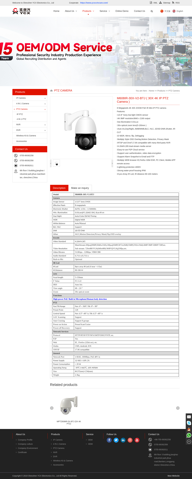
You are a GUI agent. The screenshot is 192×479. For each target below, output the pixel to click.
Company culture (24, 444)
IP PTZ (20, 114)
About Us (71, 11)
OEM (89, 440)
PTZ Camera (20, 109)
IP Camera (20, 98)
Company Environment (27, 448)
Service (105, 11)
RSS (176, 3)
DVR (17, 130)
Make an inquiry (80, 188)
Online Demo (122, 11)
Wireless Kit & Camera (25, 136)
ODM (89, 444)
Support (78, 317)
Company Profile (24, 440)
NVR (17, 124)
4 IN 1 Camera (21, 103)
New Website (174, 476)
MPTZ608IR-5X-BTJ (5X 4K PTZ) (69, 422)
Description (59, 188)
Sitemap (164, 3)
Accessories (20, 141)
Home (56, 11)
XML (153, 3)
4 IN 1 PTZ (21, 119)
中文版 (180, 11)
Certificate (21, 452)
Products (88, 11)
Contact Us (139, 11)
